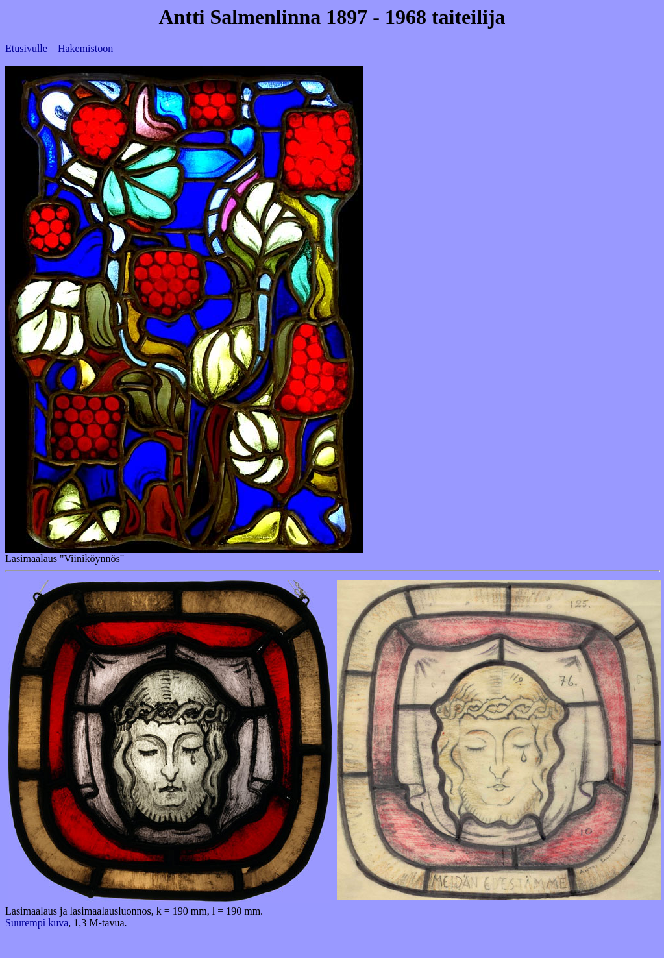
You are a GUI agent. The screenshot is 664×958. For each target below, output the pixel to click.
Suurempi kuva (36, 922)
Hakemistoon (85, 48)
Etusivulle (26, 48)
